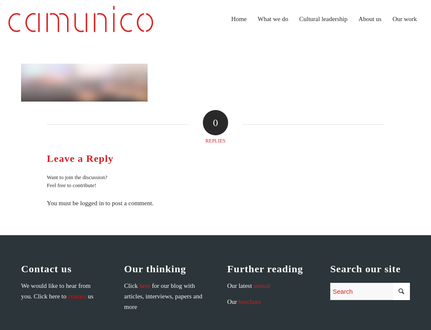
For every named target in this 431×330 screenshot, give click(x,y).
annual (261, 285)
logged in (92, 203)
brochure (250, 301)
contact (77, 296)
